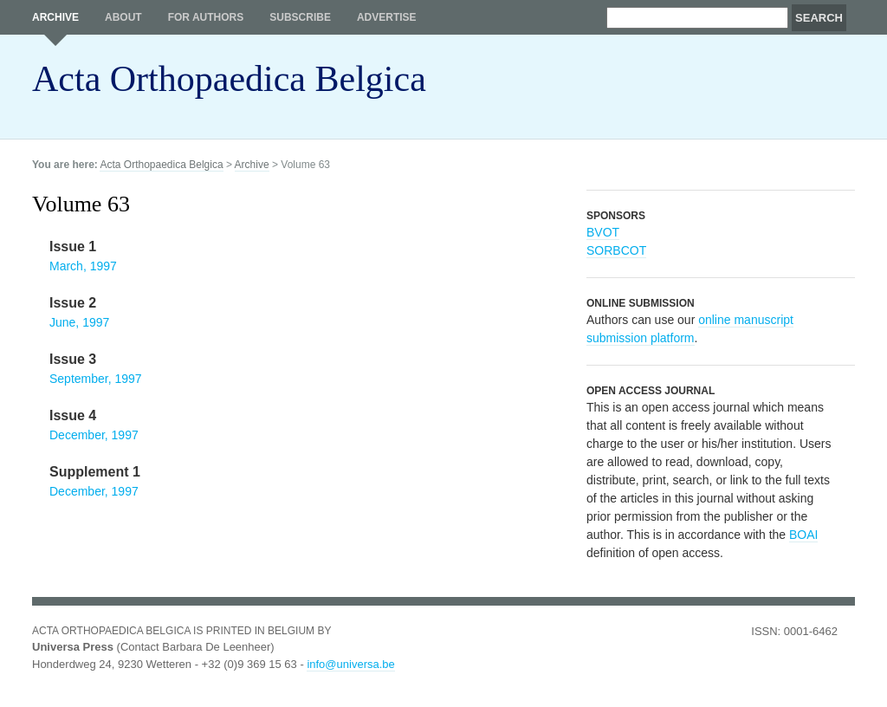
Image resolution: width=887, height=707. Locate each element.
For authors (206, 17)
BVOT (602, 232)
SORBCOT (616, 250)
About (123, 17)
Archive (55, 17)
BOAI (803, 535)
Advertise (387, 17)
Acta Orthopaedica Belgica (229, 79)
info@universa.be (350, 664)
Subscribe (300, 17)
